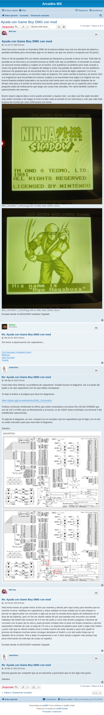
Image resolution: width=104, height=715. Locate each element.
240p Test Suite (8, 357)
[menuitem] (22, 10)
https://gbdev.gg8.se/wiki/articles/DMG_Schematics (27, 400)
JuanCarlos (13, 367)
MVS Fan (12, 31)
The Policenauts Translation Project (16, 352)
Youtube (5, 360)
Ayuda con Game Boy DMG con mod (29, 22)
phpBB (45, 705)
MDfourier (6, 355)
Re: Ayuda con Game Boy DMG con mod (26, 334)
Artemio (12, 325)
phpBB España (62, 709)
